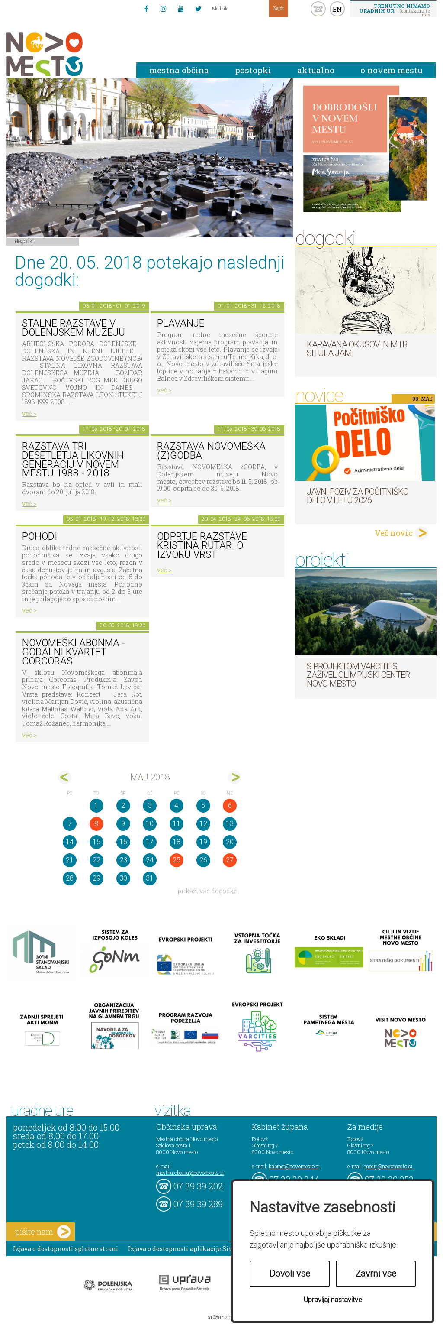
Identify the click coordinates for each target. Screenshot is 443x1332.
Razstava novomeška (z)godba (211, 451)
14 (70, 842)
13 (230, 824)
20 (230, 842)
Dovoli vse (290, 1273)
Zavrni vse (376, 1273)
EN (337, 9)
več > (29, 413)
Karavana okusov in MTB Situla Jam (357, 348)
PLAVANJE (181, 323)
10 (150, 824)
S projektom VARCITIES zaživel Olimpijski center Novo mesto (358, 675)
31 (150, 878)
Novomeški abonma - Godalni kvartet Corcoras (73, 652)
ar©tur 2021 (221, 1317)
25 (176, 860)
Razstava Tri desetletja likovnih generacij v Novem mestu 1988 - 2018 (73, 460)
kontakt (318, 8)
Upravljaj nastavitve (333, 1300)
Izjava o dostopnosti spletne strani (66, 1248)
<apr (64, 777)
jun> (234, 777)
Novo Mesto (64, 54)
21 (70, 860)
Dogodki (24, 241)
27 (230, 860)
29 (96, 878)
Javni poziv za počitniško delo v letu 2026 (357, 496)
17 (150, 842)
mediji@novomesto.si (388, 1166)
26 (203, 860)
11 (176, 824)
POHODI (39, 536)
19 (203, 842)
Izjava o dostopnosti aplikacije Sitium (186, 1248)
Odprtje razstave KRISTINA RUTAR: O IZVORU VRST (202, 545)
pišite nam (43, 1231)
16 (123, 842)
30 (123, 878)
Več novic (394, 533)
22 (96, 860)
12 (203, 824)
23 (123, 860)
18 (176, 842)
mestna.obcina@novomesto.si (190, 1172)
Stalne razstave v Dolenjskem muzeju (73, 328)
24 (150, 860)
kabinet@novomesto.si (294, 1166)
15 (96, 842)
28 (70, 878)
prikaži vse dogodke (207, 891)
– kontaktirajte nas (394, 10)
